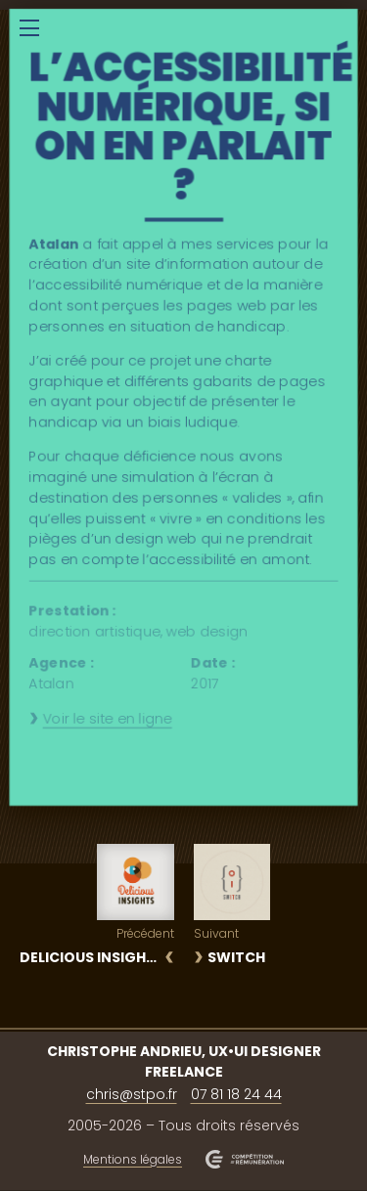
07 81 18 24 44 (236, 1094)
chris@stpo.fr (131, 1094)
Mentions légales (132, 1159)
